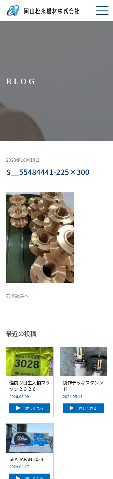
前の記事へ (17, 295)
